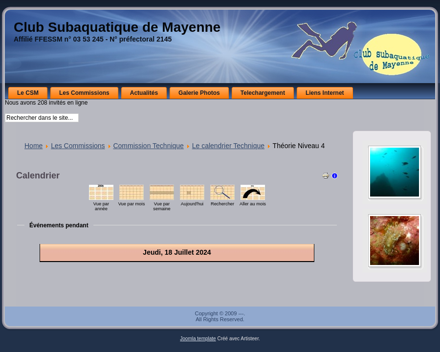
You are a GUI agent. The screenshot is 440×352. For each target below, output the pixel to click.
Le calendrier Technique (228, 146)
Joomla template (198, 338)
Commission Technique (148, 146)
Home (33, 146)
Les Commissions (78, 146)
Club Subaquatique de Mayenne (117, 27)
